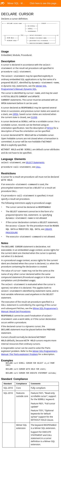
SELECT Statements (35, 162)
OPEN (15, 114)
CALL (38, 166)
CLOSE (34, 117)
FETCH (50, 127)
